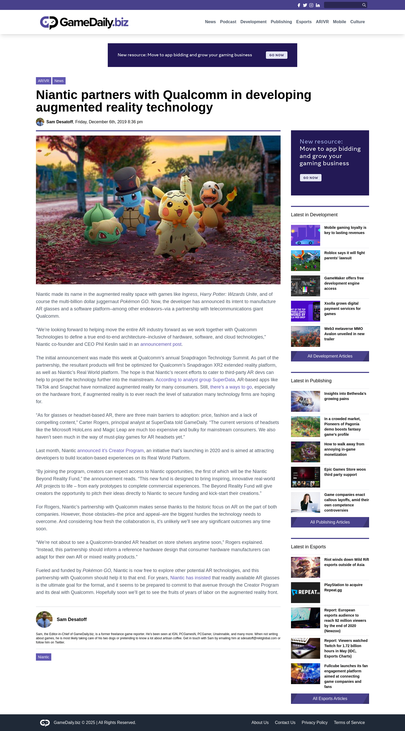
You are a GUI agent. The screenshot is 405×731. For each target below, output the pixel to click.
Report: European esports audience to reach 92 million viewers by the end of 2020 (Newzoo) (345, 620)
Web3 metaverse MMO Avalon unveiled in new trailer (344, 334)
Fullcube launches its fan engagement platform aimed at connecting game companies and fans (346, 676)
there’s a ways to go (231, 387)
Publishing (281, 23)
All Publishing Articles (330, 522)
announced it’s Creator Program (110, 450)
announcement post (160, 344)
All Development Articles (330, 356)
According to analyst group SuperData (195, 379)
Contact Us (285, 722)
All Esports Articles (330, 698)
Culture (357, 23)
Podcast (228, 23)
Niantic (43, 657)
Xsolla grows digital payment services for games (342, 308)
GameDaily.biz (67, 722)
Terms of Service (349, 722)
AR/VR (322, 23)
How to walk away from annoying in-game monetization (344, 449)
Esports (304, 23)
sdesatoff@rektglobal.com (259, 638)
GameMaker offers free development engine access (344, 283)
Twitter (59, 642)
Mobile (339, 23)
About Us (260, 722)
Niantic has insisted (190, 577)
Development (254, 23)
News (210, 23)
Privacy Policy (315, 722)
